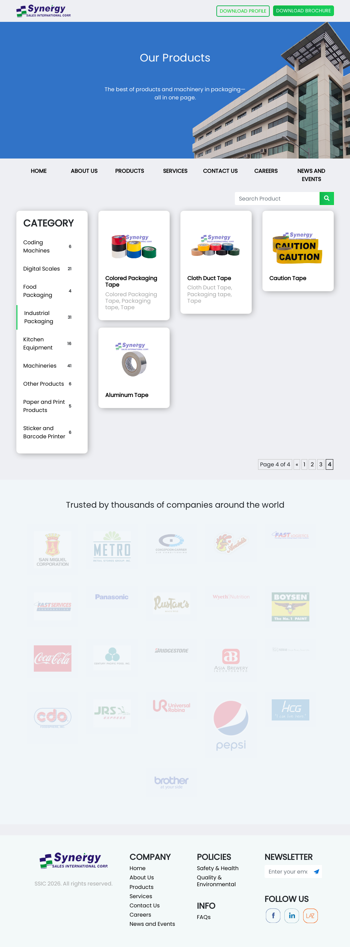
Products (129, 171)
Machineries (39, 366)
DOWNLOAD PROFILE (243, 11)
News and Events (311, 175)
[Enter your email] (288, 871)
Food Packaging (37, 291)
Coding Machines (36, 246)
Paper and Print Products (44, 406)
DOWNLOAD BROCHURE (303, 10)
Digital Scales (41, 269)
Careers (266, 171)
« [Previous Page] (297, 464)
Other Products (43, 384)
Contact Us (220, 171)
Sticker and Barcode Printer (44, 432)
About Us (84, 171)
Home (38, 171)
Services (175, 171)
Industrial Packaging (38, 317)
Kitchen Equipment (38, 343)
